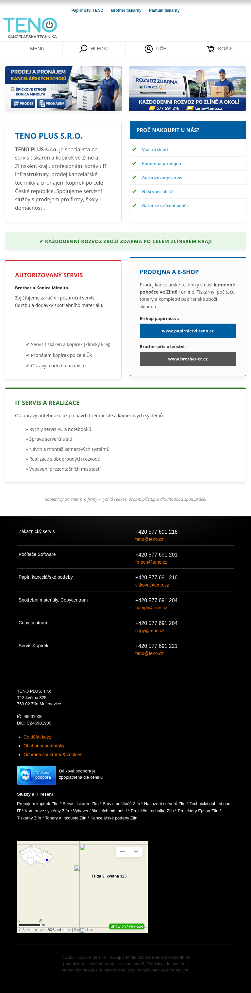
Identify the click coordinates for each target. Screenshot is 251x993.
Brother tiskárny (126, 10)
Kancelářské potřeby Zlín (114, 818)
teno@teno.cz (149, 539)
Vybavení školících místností (100, 810)
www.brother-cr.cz (188, 359)
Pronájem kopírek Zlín (38, 803)
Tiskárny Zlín (29, 818)
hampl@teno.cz (151, 607)
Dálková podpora (43, 775)
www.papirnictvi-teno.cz (188, 331)
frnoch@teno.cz (151, 562)
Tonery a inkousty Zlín (65, 818)
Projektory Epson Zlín (198, 810)
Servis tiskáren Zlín (80, 803)
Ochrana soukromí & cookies (53, 754)
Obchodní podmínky (44, 745)
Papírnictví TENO (88, 10)
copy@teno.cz (149, 630)
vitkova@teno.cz (152, 585)
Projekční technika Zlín (152, 810)
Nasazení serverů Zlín (165, 803)
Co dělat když (37, 737)
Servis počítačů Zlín (121, 803)
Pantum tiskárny (164, 10)
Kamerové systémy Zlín (47, 810)
